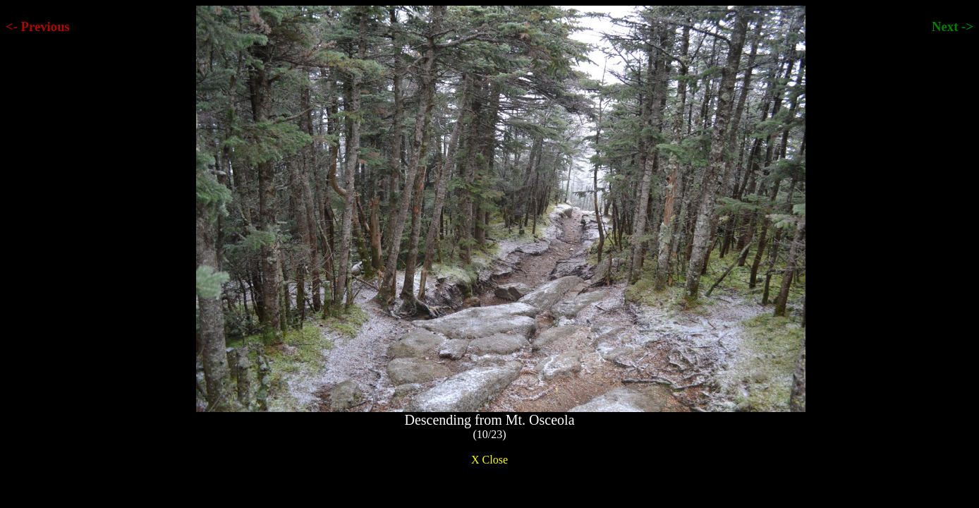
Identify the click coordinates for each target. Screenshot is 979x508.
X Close (489, 460)
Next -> (952, 26)
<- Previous (38, 26)
